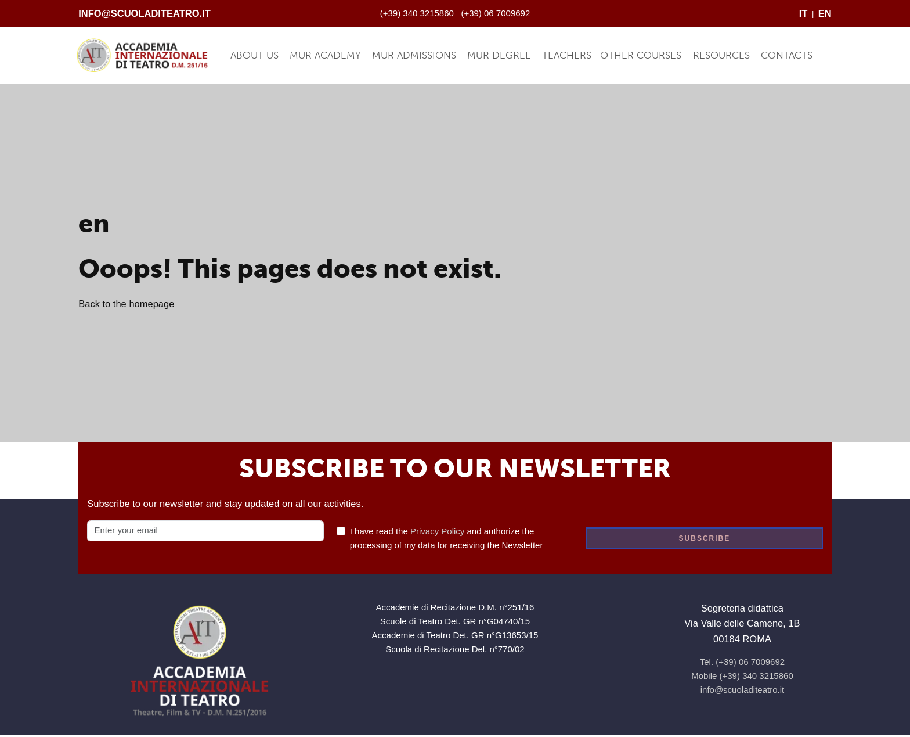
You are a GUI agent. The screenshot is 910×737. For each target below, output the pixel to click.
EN (825, 13)
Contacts (787, 55)
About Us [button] (254, 55)
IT (803, 13)
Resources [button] (721, 55)
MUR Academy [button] (325, 55)
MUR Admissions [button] (414, 55)
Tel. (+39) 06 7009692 (742, 662)
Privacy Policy (437, 531)
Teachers (566, 55)
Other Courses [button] (640, 55)
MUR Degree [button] (499, 55)
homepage (151, 304)
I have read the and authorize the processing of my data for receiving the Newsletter (446, 538)
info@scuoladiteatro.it (144, 13)
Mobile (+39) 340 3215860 (742, 676)
